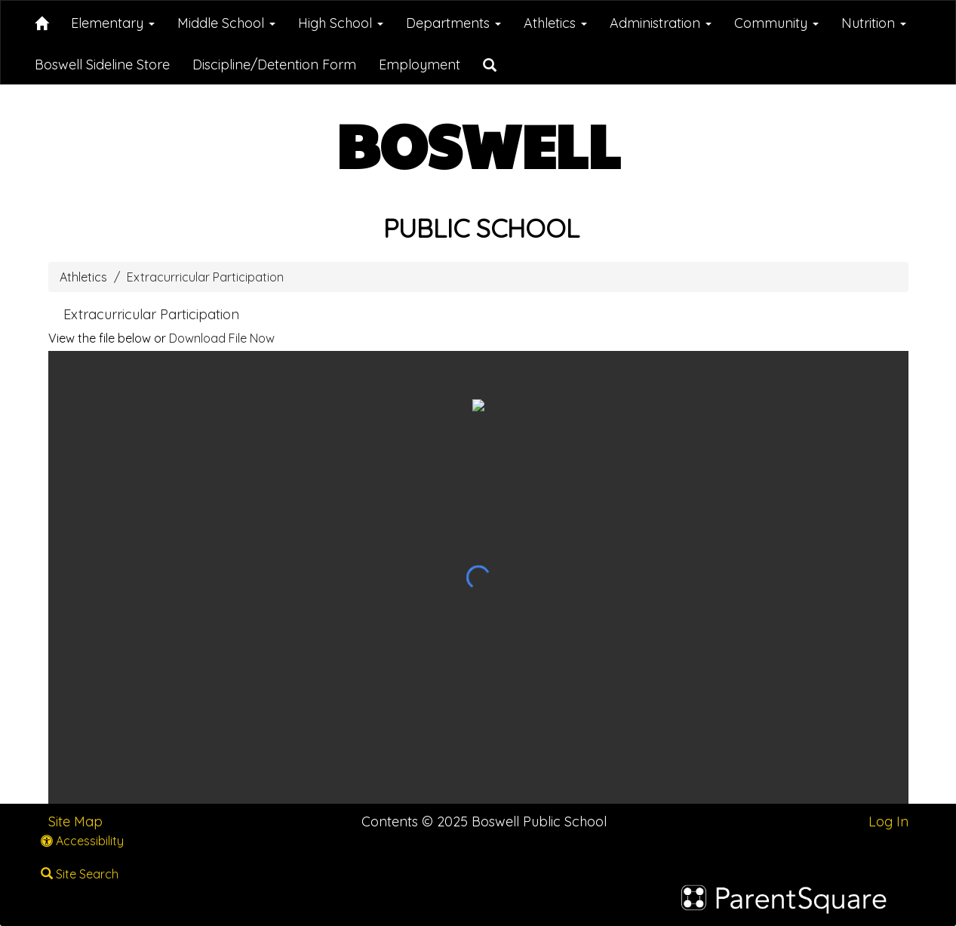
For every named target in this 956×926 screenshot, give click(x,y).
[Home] (41, 21)
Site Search (79, 873)
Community (776, 23)
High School (340, 23)
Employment (419, 64)
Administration (661, 23)
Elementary (113, 23)
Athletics (555, 23)
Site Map (75, 821)
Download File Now (222, 338)
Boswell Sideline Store (102, 64)
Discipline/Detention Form (274, 64)
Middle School (226, 23)
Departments (453, 23)
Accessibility (82, 840)
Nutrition (873, 23)
